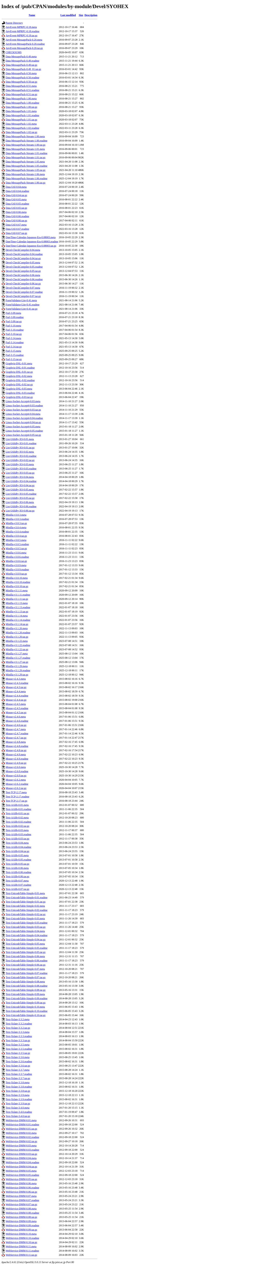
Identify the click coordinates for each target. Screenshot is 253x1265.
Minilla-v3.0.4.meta (16, 527)
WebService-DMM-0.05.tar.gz (21, 1179)
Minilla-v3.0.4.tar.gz (16, 535)
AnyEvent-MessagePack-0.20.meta (24, 39)
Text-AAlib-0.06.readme (18, 872)
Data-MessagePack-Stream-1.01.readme (26, 153)
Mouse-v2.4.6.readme (17, 721)
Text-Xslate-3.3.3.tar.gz (18, 1040)
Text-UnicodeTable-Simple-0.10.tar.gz (25, 1015)
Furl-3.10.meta (13, 325)
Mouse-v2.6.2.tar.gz (16, 788)
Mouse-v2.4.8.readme (17, 746)
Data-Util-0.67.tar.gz (16, 233)
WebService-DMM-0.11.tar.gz (21, 1255)
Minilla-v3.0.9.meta (16, 565)
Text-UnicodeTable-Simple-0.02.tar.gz (25, 914)
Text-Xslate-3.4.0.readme (19, 1112)
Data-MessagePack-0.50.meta (21, 73)
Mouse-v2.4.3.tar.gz (16, 687)
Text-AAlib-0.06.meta (17, 868)
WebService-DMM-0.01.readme (22, 1124)
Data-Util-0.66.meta (16, 212)
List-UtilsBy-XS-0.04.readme (21, 481)
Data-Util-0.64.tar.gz (16, 195)
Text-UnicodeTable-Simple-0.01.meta (25, 893)
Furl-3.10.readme (15, 329)
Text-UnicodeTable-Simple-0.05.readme (26, 948)
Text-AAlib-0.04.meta (17, 842)
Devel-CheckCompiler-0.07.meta (23, 287)
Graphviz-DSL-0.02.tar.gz (19, 384)
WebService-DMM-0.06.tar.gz (21, 1191)
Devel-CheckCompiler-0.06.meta (23, 275)
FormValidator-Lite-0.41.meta (21, 300)
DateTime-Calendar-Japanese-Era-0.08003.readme (32, 241)
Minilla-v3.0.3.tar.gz (16, 523)
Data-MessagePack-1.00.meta (21, 98)
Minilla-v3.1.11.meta (17, 590)
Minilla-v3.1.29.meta (17, 666)
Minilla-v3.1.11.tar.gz (17, 599)
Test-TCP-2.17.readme (17, 796)
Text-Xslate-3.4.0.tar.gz (18, 1116)
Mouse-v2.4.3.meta (16, 678)
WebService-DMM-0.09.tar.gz (21, 1229)
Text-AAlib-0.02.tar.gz (17, 826)
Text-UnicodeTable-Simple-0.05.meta (25, 943)
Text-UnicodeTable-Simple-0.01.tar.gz (25, 901)
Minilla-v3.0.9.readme (17, 569)
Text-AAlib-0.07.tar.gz (17, 889)
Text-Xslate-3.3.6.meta (17, 1057)
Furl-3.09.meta (13, 313)
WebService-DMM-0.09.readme (22, 1225)
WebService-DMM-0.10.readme (22, 1238)
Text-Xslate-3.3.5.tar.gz (18, 1053)
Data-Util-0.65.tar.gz (16, 208)
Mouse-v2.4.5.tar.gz (16, 712)
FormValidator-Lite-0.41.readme (22, 304)
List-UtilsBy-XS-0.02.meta (20, 451)
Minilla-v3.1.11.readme (18, 594)
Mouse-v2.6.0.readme (17, 771)
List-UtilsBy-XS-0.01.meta (20, 439)
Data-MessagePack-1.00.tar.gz (21, 107)
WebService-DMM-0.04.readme (22, 1162)
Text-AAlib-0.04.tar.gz (17, 851)
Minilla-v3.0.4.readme (17, 531)
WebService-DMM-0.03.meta (21, 1145)
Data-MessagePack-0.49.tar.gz (21, 65)
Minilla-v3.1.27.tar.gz (17, 662)
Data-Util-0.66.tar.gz (16, 220)
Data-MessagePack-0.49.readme (22, 60)
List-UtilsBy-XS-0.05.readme (21, 493)
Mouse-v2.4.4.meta (16, 691)
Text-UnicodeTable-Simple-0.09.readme (26, 998)
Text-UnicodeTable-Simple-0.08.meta (25, 981)
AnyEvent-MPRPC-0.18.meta (21, 27)
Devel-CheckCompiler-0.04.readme (24, 254)
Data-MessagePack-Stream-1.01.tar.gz (25, 157)
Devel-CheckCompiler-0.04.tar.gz (23, 258)
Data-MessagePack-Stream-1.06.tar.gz (25, 182)
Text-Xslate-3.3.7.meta (17, 1070)
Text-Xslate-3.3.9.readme (19, 1099)
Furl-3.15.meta (13, 350)
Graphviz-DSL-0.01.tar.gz (19, 372)
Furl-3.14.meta (13, 338)
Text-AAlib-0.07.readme (18, 884)
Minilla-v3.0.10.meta (17, 578)
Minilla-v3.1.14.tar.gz (17, 624)
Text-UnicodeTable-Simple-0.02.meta (25, 906)
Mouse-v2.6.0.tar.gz (16, 775)
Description (90, 15)
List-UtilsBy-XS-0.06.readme (21, 506)
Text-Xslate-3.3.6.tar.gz (18, 1065)
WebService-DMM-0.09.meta (21, 1221)
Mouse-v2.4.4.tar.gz (16, 699)
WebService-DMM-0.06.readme (22, 1187)
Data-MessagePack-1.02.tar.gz (21, 132)
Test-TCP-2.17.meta (16, 792)
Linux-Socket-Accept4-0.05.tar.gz (23, 435)
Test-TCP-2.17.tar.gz (16, 800)
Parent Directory (14, 23)
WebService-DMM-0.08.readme (22, 1212)
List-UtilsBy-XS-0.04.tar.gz (20, 485)
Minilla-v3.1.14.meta (17, 615)
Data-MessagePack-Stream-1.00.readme (26, 140)
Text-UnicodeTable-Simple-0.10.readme (26, 1011)
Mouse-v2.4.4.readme (17, 695)
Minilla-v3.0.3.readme (17, 519)
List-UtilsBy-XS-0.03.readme (21, 468)
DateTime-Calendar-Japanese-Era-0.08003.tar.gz (31, 245)
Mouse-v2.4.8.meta (16, 742)
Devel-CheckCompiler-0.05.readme (24, 266)
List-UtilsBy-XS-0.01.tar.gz (20, 447)
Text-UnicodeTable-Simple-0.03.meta (25, 918)
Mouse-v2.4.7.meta (16, 729)
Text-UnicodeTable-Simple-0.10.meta (25, 1006)
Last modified (68, 15)
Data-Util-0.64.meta (16, 186)
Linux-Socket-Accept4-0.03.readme (24, 405)
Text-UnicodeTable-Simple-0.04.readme (26, 935)
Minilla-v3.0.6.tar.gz (16, 561)
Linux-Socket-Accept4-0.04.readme (24, 418)
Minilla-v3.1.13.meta (17, 603)
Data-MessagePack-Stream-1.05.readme (26, 165)
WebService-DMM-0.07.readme (22, 1200)
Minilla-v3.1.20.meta (17, 628)
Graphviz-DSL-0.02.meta (19, 376)
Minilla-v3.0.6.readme (17, 557)
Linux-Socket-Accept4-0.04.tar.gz (23, 422)
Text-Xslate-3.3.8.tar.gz (18, 1091)
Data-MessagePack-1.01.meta (21, 111)
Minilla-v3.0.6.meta (16, 552)
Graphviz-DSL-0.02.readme (20, 380)
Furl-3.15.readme (15, 355)
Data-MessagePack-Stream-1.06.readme (26, 178)
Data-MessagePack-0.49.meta (21, 56)
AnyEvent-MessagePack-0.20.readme (25, 44)
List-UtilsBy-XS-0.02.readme (21, 456)
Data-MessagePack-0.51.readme (22, 90)
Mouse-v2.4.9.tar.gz (16, 763)
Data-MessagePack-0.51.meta (21, 86)
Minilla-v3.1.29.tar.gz (17, 674)
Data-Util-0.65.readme (17, 203)
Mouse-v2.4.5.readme (17, 708)
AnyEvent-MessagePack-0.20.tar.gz (24, 48)
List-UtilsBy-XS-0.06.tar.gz (20, 510)
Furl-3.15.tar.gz (14, 359)
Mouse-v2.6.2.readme (17, 784)
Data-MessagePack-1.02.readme (22, 128)
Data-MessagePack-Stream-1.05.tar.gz (25, 170)
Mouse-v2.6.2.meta (16, 779)
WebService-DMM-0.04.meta (21, 1158)
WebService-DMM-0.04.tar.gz (21, 1166)
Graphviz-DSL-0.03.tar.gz (19, 397)
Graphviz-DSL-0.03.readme (20, 393)
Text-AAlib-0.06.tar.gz (17, 876)
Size (81, 15)
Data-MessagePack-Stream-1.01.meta (25, 149)
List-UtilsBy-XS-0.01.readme (21, 443)
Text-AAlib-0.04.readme (18, 847)
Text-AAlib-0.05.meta (17, 855)
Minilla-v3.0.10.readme (18, 582)
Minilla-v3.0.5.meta (16, 540)
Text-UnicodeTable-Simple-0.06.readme (26, 960)
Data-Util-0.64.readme (17, 191)
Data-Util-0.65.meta (16, 199)
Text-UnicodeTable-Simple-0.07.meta (25, 969)
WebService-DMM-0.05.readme (22, 1175)
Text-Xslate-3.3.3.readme (19, 1036)
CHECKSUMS (14, 52)
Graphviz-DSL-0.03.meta (19, 388)
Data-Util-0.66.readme (17, 216)
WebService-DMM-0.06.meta (21, 1183)
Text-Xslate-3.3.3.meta (17, 1032)
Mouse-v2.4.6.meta (16, 716)
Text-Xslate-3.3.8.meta (17, 1082)
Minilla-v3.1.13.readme (18, 607)
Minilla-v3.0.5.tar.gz (16, 548)
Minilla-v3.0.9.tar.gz (16, 573)
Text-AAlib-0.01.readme (18, 809)
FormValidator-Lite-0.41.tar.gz (22, 308)
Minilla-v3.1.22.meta (17, 641)
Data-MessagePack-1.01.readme (22, 115)
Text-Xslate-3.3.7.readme (19, 1074)
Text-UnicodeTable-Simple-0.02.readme (26, 910)
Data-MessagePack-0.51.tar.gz (21, 94)
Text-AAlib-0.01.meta (17, 805)
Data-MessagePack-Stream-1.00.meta (25, 136)
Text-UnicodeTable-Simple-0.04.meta (25, 931)
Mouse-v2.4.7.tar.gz (16, 737)
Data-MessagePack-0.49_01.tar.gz (23, 69)
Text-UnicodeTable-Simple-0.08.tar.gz (25, 990)
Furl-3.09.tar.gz (14, 321)
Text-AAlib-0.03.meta (17, 830)
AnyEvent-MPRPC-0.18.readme (22, 31)
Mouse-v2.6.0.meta (16, 767)
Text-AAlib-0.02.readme (18, 821)
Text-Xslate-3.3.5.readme (19, 1048)
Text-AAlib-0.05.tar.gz (17, 863)
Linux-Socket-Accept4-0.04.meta (23, 414)
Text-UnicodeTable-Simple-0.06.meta (25, 956)
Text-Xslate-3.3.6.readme (19, 1061)
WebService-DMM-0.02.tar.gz (21, 1141)
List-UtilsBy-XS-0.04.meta (20, 477)
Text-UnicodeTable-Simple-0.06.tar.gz (25, 964)
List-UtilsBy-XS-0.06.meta (20, 502)
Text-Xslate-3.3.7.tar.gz (18, 1078)
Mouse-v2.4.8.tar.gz (16, 750)
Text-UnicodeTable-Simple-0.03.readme (26, 922)
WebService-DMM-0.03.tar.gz (21, 1154)
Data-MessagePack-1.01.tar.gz (21, 119)
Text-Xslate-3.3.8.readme (19, 1086)
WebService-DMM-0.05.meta (21, 1170)
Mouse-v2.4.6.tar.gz (16, 725)
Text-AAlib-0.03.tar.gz (17, 838)
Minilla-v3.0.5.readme (17, 544)
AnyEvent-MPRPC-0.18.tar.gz (21, 35)
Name (32, 15)
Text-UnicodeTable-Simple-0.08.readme (26, 985)
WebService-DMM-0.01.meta (21, 1120)
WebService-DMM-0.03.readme (22, 1149)
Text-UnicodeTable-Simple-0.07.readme (26, 973)
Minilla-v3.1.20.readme (18, 632)
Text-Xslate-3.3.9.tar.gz (18, 1103)
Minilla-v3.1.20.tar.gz (17, 636)
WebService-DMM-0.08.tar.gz (21, 1217)
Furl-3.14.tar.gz (14, 346)
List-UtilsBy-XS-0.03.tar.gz (20, 472)
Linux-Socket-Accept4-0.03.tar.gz (23, 409)
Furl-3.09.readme (15, 317)
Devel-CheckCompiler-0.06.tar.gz (23, 283)
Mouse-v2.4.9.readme (17, 758)
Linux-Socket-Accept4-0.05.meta (23, 426)
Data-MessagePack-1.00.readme (22, 102)
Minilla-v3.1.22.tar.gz (17, 649)
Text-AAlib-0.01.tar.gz (17, 813)
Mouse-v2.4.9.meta (16, 754)
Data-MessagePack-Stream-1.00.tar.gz (25, 144)
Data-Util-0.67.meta (16, 224)
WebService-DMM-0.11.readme (22, 1250)
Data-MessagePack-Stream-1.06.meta (25, 174)
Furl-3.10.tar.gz (14, 334)
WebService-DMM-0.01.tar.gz (21, 1128)
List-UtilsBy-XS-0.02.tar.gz (20, 460)
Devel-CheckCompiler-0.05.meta (23, 262)
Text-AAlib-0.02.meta (17, 817)
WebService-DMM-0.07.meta (21, 1196)
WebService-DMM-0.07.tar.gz (21, 1204)
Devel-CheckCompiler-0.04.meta (23, 250)
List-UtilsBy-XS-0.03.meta (20, 464)
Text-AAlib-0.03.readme (18, 834)
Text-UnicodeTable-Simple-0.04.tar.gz (25, 939)
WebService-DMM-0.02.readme (22, 1137)
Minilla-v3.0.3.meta (16, 514)
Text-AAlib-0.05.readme (18, 859)
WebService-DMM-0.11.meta (21, 1246)
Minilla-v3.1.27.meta (17, 653)
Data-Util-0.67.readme (17, 229)
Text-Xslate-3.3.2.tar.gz (18, 1027)
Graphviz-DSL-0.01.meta (19, 363)
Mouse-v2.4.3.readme (17, 683)
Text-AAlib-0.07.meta (17, 880)
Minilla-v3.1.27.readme (18, 657)
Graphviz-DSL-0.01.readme (20, 367)
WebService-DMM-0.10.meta (21, 1233)
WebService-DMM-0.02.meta (21, 1133)
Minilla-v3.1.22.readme (18, 645)
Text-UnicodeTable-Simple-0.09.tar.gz (25, 1002)
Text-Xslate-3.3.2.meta (17, 1019)
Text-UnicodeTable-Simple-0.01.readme (26, 897)
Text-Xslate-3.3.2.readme (19, 1023)
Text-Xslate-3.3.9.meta (17, 1095)
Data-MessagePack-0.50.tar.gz (21, 81)
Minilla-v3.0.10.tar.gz (17, 586)
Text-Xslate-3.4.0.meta (17, 1107)
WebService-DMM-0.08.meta (21, 1208)
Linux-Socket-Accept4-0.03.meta (23, 401)
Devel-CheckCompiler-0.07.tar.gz (23, 296)
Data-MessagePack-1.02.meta (21, 123)
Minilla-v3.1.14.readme (18, 620)
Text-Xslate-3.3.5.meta (17, 1044)
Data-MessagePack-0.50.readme (22, 77)
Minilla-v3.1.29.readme (18, 670)
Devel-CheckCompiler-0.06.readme (24, 279)
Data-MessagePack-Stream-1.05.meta (25, 161)
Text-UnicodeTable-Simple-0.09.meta (25, 994)
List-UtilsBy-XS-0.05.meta (20, 489)
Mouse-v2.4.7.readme (17, 733)
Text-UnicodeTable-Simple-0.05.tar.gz (25, 952)
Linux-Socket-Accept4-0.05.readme (24, 430)
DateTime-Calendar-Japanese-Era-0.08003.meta (31, 237)
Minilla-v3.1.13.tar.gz (17, 611)
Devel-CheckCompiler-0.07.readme (24, 292)
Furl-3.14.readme (15, 342)
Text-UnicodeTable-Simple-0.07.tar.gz (25, 977)
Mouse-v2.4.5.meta (16, 704)
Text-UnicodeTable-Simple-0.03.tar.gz (25, 927)
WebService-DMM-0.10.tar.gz (21, 1242)
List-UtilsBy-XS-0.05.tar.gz (20, 498)
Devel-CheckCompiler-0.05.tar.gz (23, 271)
